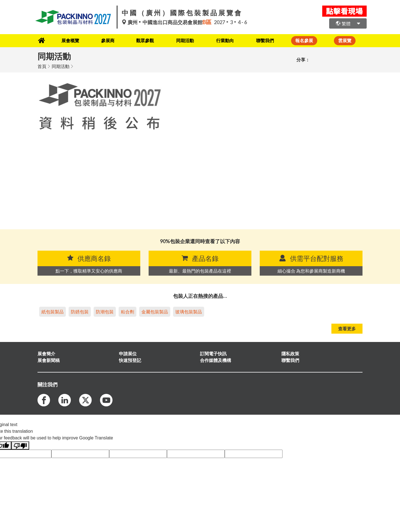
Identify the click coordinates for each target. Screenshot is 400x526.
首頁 (42, 66)
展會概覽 (68, 40)
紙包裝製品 (52, 311)
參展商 (106, 40)
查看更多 (347, 328)
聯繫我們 (267, 40)
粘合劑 (127, 311)
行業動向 (226, 40)
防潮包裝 (105, 311)
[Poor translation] (20, 445)
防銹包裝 (80, 311)
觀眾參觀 (145, 40)
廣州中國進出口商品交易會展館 (168, 22)
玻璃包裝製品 (188, 311)
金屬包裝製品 (154, 311)
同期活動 (185, 40)
